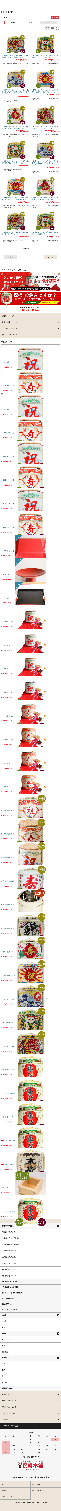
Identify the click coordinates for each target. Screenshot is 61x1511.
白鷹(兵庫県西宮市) (9, 1251)
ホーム (3, 1484)
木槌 (3, 1363)
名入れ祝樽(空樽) (8, 1298)
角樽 (3, 1345)
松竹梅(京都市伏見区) (9, 1269)
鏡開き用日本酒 (7, 1388)
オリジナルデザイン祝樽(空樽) (12, 1293)
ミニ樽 (4, 1315)
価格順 (30, 22)
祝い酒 (4, 1333)
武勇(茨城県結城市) (9, 1257)
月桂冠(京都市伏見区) (9, 1263)
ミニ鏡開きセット (8, 1304)
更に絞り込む (55, 17)
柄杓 (3, 1370)
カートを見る (5, 1490)
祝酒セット (6, 1339)
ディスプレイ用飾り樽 (9, 1309)
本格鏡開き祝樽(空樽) (9, 1281)
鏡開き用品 (5, 1357)
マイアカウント (36, 1484)
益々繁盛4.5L (6, 1352)
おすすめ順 (13, 22)
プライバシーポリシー (7, 1496)
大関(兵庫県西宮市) (9, 1276)
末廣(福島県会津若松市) (10, 1238)
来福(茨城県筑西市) (9, 1232)
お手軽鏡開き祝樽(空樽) (10, 1287)
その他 (4, 1382)
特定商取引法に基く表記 (38, 1490)
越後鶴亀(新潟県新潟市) (10, 1244)
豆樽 (3, 1327)
